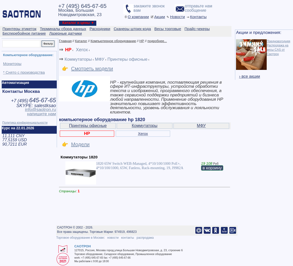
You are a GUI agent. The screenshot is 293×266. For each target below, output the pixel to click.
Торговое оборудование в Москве (80, 237)
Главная (65, 41)
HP (141, 41)
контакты (127, 237)
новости (113, 237)
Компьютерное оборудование (113, 41)
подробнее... (157, 41)
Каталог (81, 41)
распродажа (145, 237)
